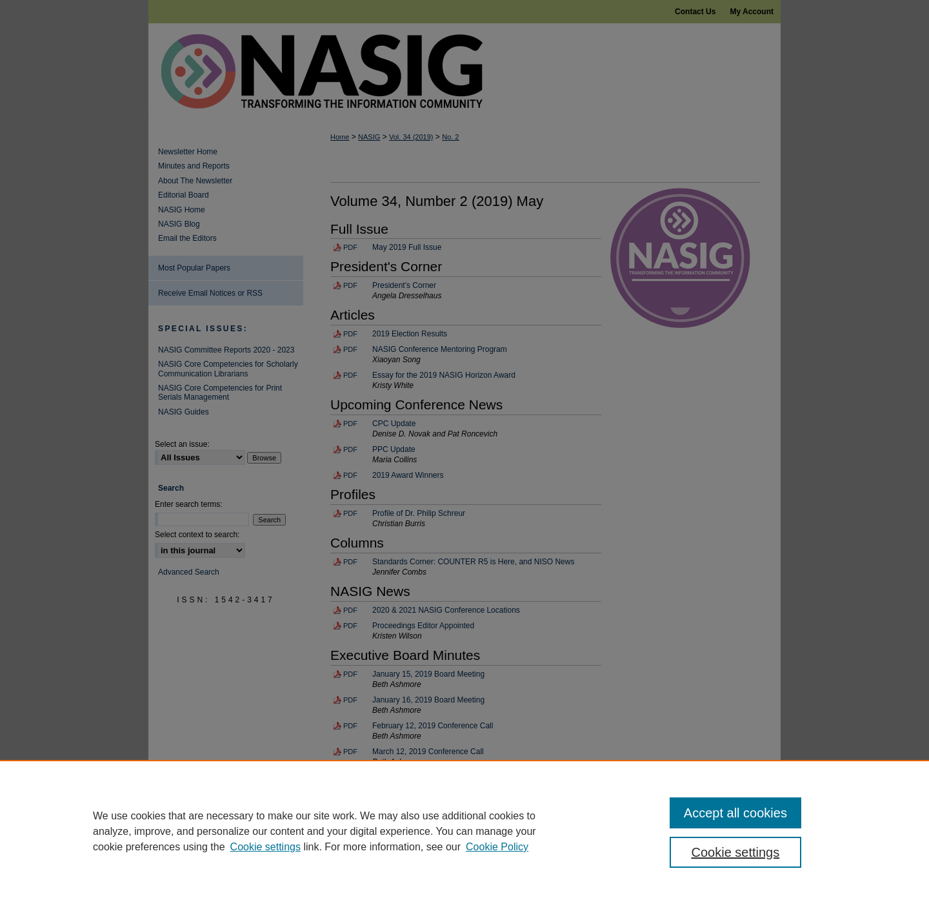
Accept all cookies (735, 813)
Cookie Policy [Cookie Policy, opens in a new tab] (497, 846)
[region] (464, 831)
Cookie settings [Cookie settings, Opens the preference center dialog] (736, 852)
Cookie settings (265, 846)
